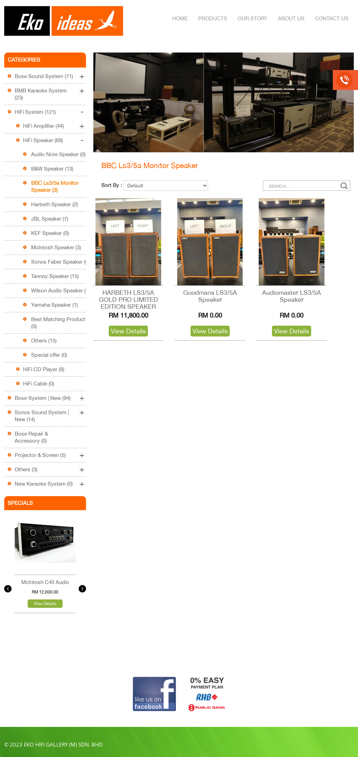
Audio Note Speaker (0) (58, 154)
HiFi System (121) (35, 112)
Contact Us (332, 18)
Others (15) (44, 340)
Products (212, 18)
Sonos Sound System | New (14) (42, 415)
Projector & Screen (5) (40, 455)
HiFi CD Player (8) (43, 369)
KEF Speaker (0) (50, 233)
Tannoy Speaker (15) (55, 276)
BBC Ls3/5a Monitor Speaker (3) (55, 186)
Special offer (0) (49, 355)
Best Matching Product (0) (58, 322)
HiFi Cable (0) (38, 384)
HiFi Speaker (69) (43, 140)
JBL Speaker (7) (49, 219)
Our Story (252, 18)
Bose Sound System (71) (44, 76)
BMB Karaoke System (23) (41, 94)
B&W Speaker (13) (52, 169)
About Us (291, 18)
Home (180, 18)
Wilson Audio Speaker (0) (60, 290)
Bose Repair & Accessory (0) (31, 437)
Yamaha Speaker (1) (54, 305)
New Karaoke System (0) (44, 484)
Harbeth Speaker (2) (54, 204)
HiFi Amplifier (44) (43, 126)
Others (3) (26, 469)
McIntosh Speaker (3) (56, 247)
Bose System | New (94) (43, 398)
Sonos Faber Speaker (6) (60, 262)
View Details (45, 603)
